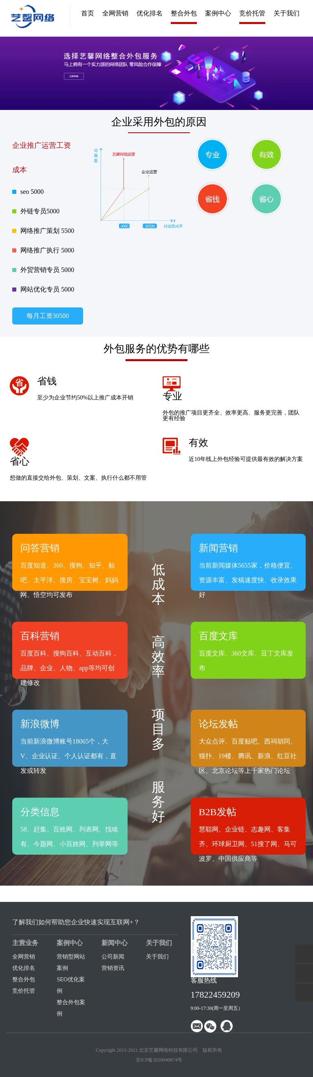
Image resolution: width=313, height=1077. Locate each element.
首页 (87, 13)
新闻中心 (114, 942)
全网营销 (115, 13)
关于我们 (286, 13)
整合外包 (184, 13)
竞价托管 (252, 13)
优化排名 (150, 13)
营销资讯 (112, 968)
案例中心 (218, 13)
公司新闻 (112, 957)
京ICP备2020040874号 (159, 1060)
